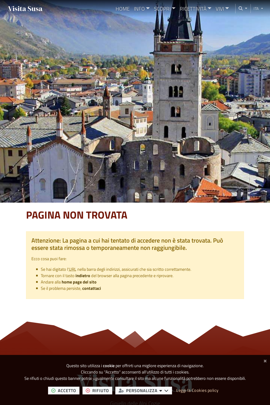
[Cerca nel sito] (241, 8)
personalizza (145, 390)
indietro (82, 275)
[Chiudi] (265, 360)
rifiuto (99, 390)
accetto (65, 390)
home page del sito (79, 282)
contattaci (91, 288)
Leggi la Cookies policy (197, 390)
